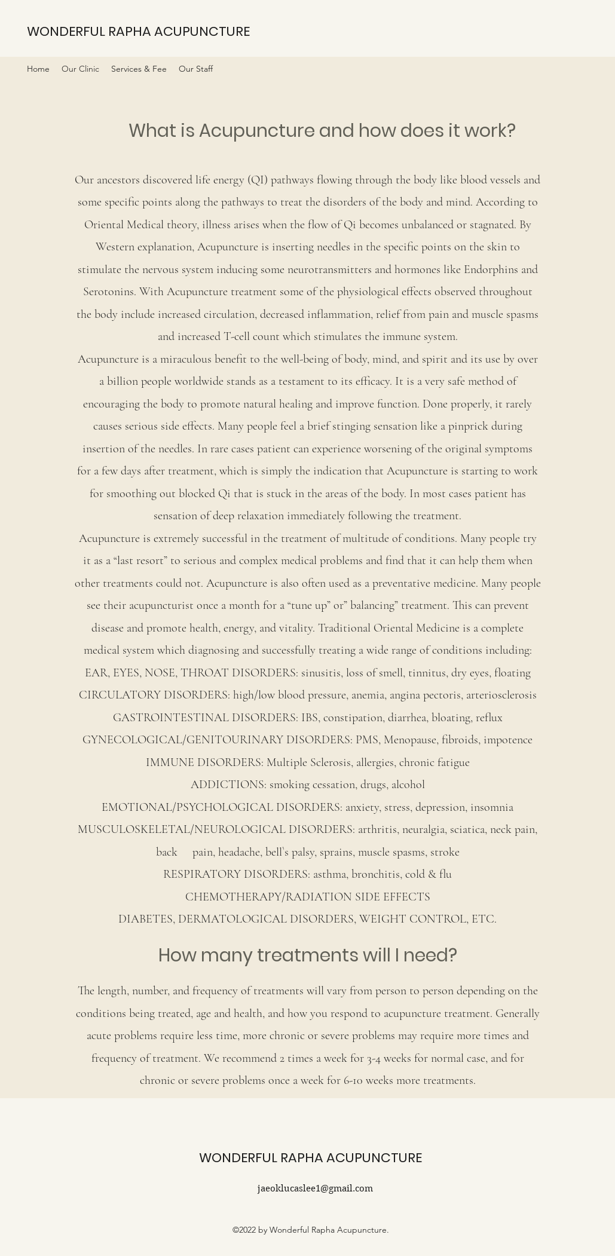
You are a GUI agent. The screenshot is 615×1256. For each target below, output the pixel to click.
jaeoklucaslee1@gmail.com (315, 1188)
